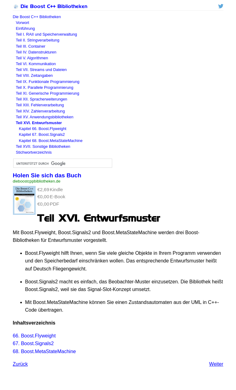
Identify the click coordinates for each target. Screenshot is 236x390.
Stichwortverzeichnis (34, 152)
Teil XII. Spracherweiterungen (41, 99)
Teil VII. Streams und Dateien (41, 69)
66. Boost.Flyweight (34, 335)
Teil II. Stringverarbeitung (38, 40)
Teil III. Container (30, 46)
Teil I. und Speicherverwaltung (46, 34)
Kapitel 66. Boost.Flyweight (42, 128)
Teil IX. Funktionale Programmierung (48, 81)
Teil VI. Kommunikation (36, 63)
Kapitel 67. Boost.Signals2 (42, 134)
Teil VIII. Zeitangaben (34, 75)
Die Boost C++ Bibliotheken (50, 6)
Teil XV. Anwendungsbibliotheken (44, 117)
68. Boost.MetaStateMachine (44, 351)
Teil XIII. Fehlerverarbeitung (40, 105)
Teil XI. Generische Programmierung (47, 93)
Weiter (216, 364)
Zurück (20, 364)
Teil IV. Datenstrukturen (36, 52)
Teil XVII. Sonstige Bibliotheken (43, 146)
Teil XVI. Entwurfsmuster (39, 122)
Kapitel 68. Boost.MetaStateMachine (51, 140)
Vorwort (22, 22)
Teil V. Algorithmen (32, 58)
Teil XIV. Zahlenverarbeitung (40, 111)
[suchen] (62, 163)
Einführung (25, 28)
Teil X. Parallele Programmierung (44, 87)
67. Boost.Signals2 (33, 343)
